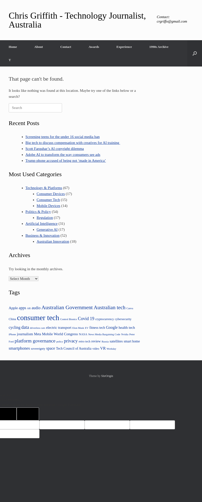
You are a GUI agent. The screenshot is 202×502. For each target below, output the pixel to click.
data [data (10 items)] (25, 327)
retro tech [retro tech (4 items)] (84, 341)
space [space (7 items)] (50, 348)
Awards (94, 47)
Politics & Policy (38, 212)
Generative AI (47, 230)
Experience (124, 47)
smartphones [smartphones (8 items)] (19, 348)
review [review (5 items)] (96, 341)
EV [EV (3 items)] (86, 328)
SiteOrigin (107, 375)
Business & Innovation (43, 235)
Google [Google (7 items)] (112, 327)
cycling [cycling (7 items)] (14, 327)
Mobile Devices (48, 206)
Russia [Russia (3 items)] (105, 341)
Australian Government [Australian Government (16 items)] (67, 307)
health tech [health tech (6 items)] (127, 327)
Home (13, 47)
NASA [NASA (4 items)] (83, 334)
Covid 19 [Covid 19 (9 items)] (86, 318)
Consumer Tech (48, 200)
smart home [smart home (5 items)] (132, 341)
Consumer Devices (51, 194)
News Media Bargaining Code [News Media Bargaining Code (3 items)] (104, 334)
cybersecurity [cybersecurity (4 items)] (123, 319)
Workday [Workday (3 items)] (111, 348)
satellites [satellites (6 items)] (116, 341)
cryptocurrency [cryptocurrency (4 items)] (104, 319)
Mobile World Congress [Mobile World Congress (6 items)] (60, 334)
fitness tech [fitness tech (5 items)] (97, 328)
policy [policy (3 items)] (59, 341)
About (38, 47)
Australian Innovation (53, 241)
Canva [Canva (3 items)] (129, 308)
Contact (65, 47)
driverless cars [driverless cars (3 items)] (37, 328)
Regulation (45, 218)
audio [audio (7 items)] (36, 308)
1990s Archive (158, 47)
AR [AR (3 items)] (29, 308)
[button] (194, 53)
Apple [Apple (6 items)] (13, 308)
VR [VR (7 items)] (103, 348)
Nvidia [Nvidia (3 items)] (124, 334)
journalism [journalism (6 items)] (25, 334)
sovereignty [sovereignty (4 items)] (38, 348)
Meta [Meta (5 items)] (37, 334)
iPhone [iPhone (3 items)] (12, 334)
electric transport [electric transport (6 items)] (58, 327)
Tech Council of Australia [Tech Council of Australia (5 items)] (74, 348)
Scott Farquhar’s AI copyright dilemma (55, 149)
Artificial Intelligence (42, 224)
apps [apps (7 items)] (22, 308)
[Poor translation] (28, 413)
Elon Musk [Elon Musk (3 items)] (78, 328)
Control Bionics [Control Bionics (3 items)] (68, 319)
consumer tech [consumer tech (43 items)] (38, 318)
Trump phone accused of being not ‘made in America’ (66, 161)
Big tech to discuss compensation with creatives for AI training (73, 143)
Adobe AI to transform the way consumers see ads (63, 155)
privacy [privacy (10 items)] (71, 340)
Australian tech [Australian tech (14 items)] (109, 307)
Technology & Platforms (44, 188)
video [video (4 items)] (95, 348)
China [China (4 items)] (12, 319)
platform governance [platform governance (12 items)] (35, 340)
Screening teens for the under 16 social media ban (63, 137)
